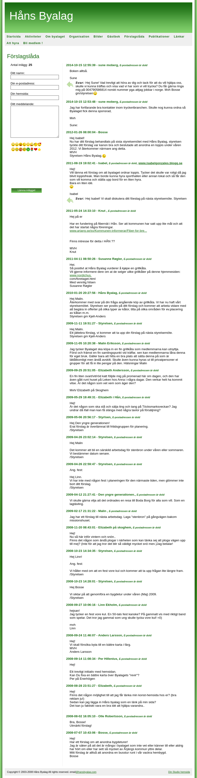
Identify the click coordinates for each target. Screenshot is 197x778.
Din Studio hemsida (179, 771)
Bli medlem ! (33, 43)
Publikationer (159, 36)
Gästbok (113, 36)
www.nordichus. (80, 275)
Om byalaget (55, 36)
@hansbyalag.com (86, 771)
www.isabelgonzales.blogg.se (160, 163)
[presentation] (30, 170)
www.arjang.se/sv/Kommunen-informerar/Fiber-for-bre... (108, 230)
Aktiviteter (33, 36)
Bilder (98, 36)
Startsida (14, 36)
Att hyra (13, 43)
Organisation (79, 36)
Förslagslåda (134, 36)
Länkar (179, 36)
